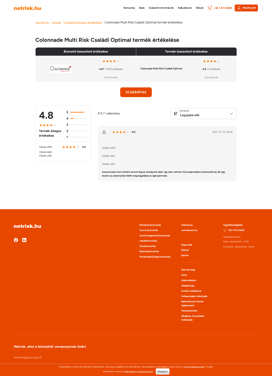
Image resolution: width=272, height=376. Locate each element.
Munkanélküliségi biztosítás (155, 256)
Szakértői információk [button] (161, 7)
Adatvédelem (188, 280)
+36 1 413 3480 (220, 8)
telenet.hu (187, 225)
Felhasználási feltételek (194, 296)
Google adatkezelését (194, 367)
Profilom (246, 8)
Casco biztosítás (148, 230)
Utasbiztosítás (147, 246)
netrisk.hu (42, 23)
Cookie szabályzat (191, 290)
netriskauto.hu (189, 230)
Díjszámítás (136, 92)
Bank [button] (142, 7)
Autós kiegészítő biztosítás (154, 235)
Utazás (56, 23)
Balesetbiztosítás (149, 251)
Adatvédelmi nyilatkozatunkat (139, 371)
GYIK (184, 275)
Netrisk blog (188, 269)
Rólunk (185, 250)
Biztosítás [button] (129, 7)
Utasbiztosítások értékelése (83, 23)
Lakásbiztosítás (148, 240)
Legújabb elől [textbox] (189, 115)
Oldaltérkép (187, 285)
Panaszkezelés (189, 310)
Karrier (185, 255)
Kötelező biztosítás (150, 225)
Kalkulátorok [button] (185, 7)
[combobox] (203, 113)
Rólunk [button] (200, 7)
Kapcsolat (186, 244)
